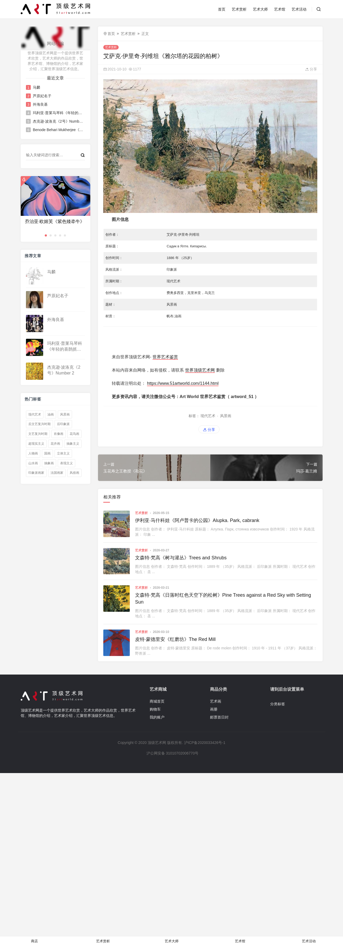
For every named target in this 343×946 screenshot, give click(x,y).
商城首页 (157, 701)
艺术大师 (260, 9)
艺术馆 (279, 9)
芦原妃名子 (42, 96)
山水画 (33, 463)
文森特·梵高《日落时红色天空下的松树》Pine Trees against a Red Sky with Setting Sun (223, 598)
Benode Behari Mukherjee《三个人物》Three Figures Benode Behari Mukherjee (58, 130)
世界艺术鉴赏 (165, 357)
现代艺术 (34, 414)
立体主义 (63, 453)
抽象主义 (72, 443)
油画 (50, 414)
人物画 (33, 453)
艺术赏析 (239, 9)
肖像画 (58, 434)
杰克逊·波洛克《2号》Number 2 (58, 121)
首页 (221, 9)
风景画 (65, 414)
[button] (46, 235)
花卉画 (55, 443)
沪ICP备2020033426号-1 (204, 742)
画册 (213, 709)
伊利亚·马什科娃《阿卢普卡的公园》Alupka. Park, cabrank (197, 520)
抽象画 (49, 463)
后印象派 (63, 424)
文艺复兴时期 (37, 434)
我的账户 (157, 717)
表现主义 (66, 463)
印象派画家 (36, 473)
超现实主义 (36, 443)
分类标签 (277, 704)
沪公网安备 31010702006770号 (172, 753)
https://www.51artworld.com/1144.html (183, 383)
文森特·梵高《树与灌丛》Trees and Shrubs (180, 557)
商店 (34, 941)
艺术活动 (299, 9)
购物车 (155, 709)
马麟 (36, 87)
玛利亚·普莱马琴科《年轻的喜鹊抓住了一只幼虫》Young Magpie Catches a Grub (58, 113)
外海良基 (40, 104)
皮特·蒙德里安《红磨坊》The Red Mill (175, 639)
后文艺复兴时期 (39, 424)
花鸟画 (74, 434)
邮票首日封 (219, 717)
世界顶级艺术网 (200, 370)
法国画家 (57, 473)
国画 (47, 453)
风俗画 (74, 473)
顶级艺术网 (157, 742)
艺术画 (215, 701)
